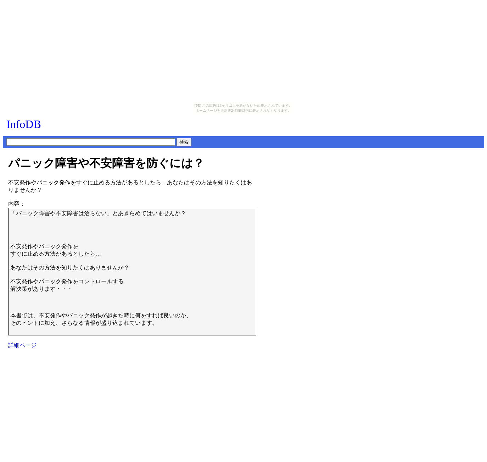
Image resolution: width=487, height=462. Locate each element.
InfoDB (23, 124)
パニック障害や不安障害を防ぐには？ (106, 163)
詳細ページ (22, 345)
